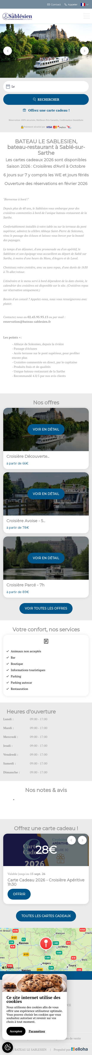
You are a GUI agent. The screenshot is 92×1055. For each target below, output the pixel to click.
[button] (7, 50)
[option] (46, 869)
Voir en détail (46, 429)
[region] (34, 1007)
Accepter (16, 1031)
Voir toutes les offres (46, 608)
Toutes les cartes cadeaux (46, 916)
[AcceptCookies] (7, 1047)
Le (13, 86)
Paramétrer (37, 1031)
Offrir (19, 894)
